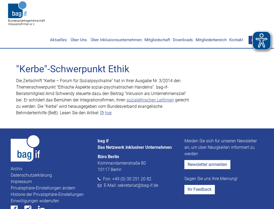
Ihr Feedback (200, 168)
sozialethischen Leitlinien (150, 79)
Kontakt (236, 19)
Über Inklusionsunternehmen (116, 19)
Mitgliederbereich (211, 19)
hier (108, 92)
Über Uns (78, 19)
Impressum (21, 161)
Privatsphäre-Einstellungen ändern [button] (43, 167)
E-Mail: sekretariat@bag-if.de (131, 164)
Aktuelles (58, 19)
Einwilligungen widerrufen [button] (35, 180)
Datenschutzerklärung (31, 154)
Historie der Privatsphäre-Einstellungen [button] (47, 173)
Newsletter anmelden (207, 143)
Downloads (183, 19)
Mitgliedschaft (157, 19)
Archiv (16, 148)
